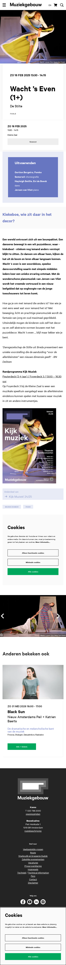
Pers (33, 875)
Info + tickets (21, 746)
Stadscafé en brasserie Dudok (33, 855)
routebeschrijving (33, 830)
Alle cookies (33, 571)
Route (33, 852)
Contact (33, 879)
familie (13, 114)
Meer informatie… (43, 542)
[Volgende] (58, 616)
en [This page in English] (50, 5)
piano (28, 506)
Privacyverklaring (33, 865)
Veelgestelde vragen (33, 849)
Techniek (21, 872)
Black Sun (16, 712)
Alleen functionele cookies (33, 553)
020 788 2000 (34, 810)
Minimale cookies (33, 562)
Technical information (38, 872)
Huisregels (33, 869)
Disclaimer (33, 882)
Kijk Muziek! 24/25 (18, 496)
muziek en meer (11, 506)
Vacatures (33, 862)
